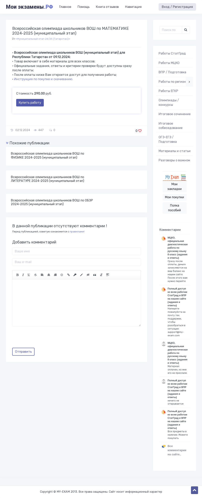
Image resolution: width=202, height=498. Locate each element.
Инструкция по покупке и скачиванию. (43, 79)
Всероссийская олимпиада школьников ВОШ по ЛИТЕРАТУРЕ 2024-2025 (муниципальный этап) (47, 179)
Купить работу (30, 102)
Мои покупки (174, 197)
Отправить (23, 351)
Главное (65, 7)
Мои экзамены (29, 7)
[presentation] (42, 338)
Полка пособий (174, 208)
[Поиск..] (170, 30)
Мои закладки (174, 186)
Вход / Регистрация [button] (177, 7)
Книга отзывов (107, 7)
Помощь (84, 7)
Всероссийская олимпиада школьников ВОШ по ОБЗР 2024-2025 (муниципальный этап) (52, 202)
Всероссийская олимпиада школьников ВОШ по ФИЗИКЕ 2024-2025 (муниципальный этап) (47, 155)
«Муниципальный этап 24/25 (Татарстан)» (43, 38)
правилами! (77, 231)
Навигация (133, 7)
